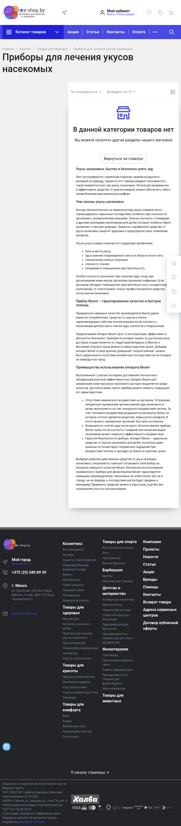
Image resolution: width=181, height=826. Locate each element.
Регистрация (125, 14)
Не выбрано (21, 563)
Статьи (92, 32)
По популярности (84, 92)
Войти (111, 14)
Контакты (116, 32)
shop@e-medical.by (24, 613)
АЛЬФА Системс (33, 822)
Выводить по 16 (119, 92)
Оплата (138, 32)
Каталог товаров (33, 32)
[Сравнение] (160, 12)
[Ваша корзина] (171, 12)
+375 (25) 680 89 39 (29, 572)
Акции (73, 32)
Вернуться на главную (123, 158)
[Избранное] (149, 12)
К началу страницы (90, 772)
